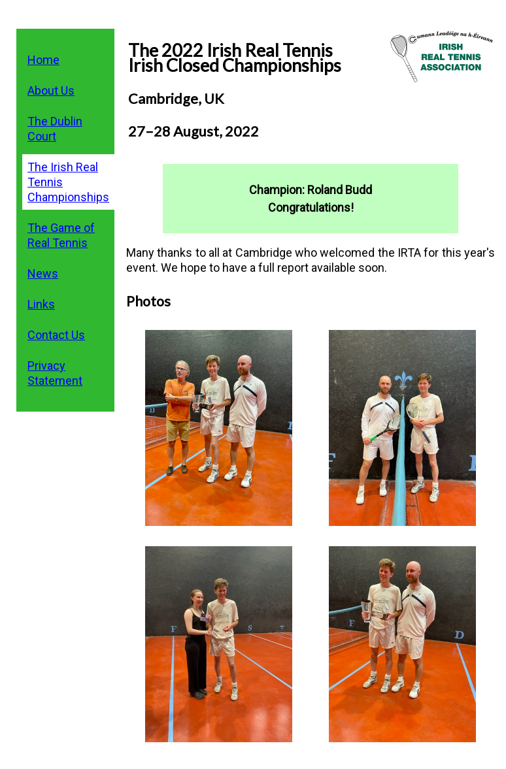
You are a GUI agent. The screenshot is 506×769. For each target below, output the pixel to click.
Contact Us (56, 335)
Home (43, 60)
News (42, 273)
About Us (51, 90)
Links (41, 304)
